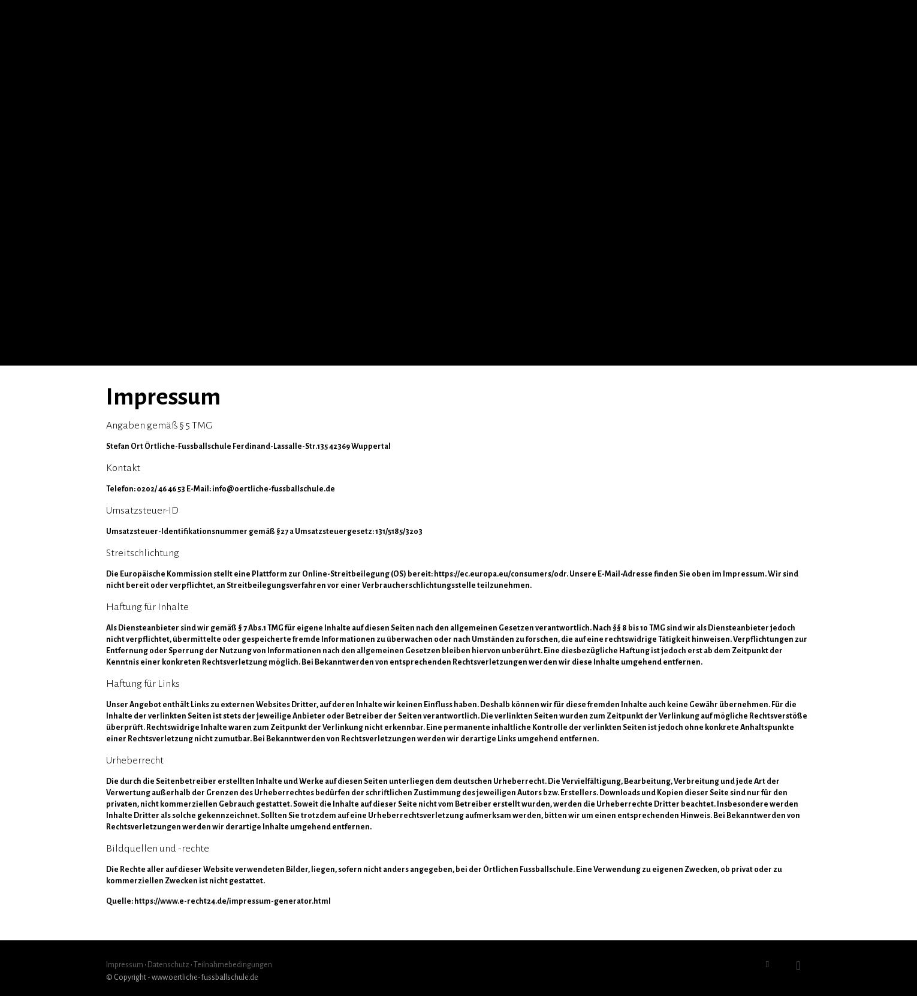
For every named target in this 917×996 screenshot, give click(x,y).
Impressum (124, 965)
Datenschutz (168, 965)
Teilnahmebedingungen (233, 965)
